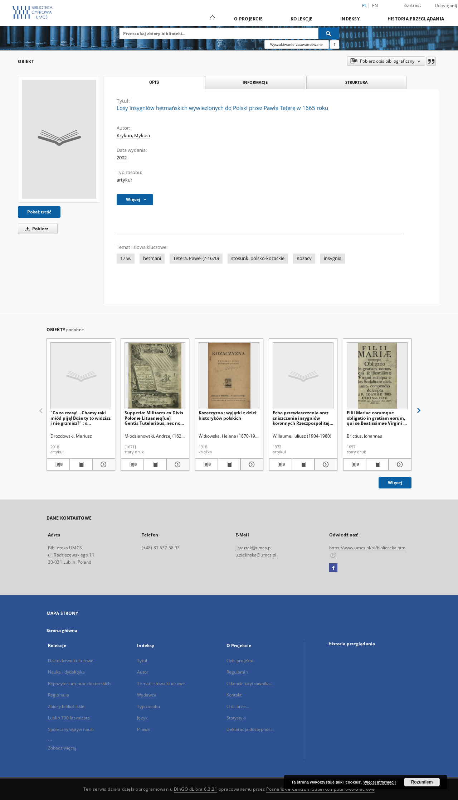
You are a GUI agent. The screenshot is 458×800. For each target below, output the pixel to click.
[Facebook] (333, 568)
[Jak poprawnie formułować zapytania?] (334, 44)
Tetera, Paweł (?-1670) (196, 258)
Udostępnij (446, 6)
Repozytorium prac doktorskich (79, 683)
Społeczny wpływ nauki (71, 729)
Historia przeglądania (416, 19)
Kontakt (234, 695)
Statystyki (236, 718)
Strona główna (62, 630)
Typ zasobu (148, 706)
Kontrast (412, 5)
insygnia (332, 258)
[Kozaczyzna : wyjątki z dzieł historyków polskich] (229, 376)
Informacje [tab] (255, 82)
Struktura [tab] (356, 82)
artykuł (124, 180)
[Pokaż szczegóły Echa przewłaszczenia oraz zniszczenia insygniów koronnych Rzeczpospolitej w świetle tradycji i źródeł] (325, 464)
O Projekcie (248, 19)
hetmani (152, 258)
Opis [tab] (154, 82)
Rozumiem (422, 782)
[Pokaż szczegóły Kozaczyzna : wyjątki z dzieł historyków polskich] (251, 464)
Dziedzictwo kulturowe (71, 660)
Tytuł (142, 660)
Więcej (395, 482)
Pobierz (35, 229)
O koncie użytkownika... (249, 683)
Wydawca (146, 695)
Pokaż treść (39, 212)
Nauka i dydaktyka (66, 672)
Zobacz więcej (62, 748)
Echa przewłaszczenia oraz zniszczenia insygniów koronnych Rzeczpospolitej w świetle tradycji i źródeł (301, 418)
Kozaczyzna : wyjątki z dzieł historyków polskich (228, 415)
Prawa (143, 729)
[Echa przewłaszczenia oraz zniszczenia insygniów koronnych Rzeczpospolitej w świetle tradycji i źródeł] (303, 376)
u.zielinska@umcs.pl (255, 555)
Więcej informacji (380, 782)
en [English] (375, 5)
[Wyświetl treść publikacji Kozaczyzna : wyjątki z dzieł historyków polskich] (229, 464)
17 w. (125, 258)
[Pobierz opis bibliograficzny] (58, 464)
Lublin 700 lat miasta (69, 718)
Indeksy (350, 19)
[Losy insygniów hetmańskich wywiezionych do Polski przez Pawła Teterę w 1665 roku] (59, 139)
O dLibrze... (237, 706)
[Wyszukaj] (328, 33)
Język (142, 718)
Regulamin (237, 672)
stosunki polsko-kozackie (257, 258)
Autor (142, 672)
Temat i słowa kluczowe (161, 683)
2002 (122, 158)
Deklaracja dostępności (250, 729)
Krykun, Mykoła (133, 135)
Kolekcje (301, 19)
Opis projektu (240, 660)
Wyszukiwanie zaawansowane (296, 44)
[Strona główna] (212, 18)
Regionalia (58, 695)
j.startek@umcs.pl (253, 548)
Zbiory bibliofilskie (66, 706)
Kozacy (304, 258)
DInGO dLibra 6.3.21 (196, 789)
